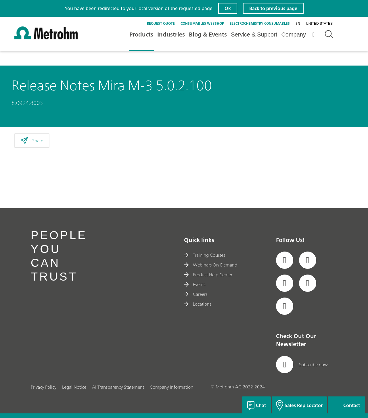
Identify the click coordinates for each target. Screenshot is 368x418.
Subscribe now (302, 364)
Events (194, 284)
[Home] (46, 37)
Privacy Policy (43, 387)
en (298, 23)
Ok (228, 8)
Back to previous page (273, 8)
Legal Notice (74, 387)
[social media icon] (284, 260)
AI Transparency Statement (118, 387)
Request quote (161, 23)
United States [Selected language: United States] (319, 24)
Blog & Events (208, 34)
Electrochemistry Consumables (260, 23)
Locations (197, 303)
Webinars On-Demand (210, 264)
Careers (195, 294)
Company (293, 34)
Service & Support (254, 34)
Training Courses (204, 255)
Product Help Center (208, 274)
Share (32, 141)
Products (141, 34)
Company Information (171, 387)
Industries (171, 34)
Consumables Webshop (202, 23)
